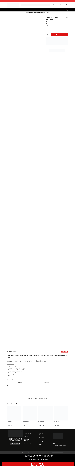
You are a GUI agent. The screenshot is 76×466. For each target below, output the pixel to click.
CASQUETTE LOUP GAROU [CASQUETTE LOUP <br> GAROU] (26, 422)
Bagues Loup (26, 434)
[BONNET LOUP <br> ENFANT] (45, 413)
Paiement (66, 5)
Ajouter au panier (59, 34)
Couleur (47, 23)
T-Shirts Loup (39, 398)
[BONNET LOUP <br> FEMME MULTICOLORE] (14, 413)
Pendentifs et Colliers (27, 433)
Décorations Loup (27, 445)
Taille (47, 27)
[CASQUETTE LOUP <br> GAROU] (30, 413)
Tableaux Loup (26, 440)
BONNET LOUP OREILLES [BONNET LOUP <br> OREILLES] (57, 422)
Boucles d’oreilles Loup (28, 443)
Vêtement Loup (44, 398)
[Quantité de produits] (47, 34)
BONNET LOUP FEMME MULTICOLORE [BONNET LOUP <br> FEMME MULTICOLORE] (11, 422)
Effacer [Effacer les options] (47, 31)
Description (15, 351)
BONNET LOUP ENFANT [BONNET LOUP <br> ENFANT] (41, 422)
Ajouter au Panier (64, 351)
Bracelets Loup (26, 437)
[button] (9, 424)
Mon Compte (54, 5)
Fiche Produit (9, 351)
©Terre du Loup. (25, 452)
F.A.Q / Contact (60, 5)
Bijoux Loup (26, 436)
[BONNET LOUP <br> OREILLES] (61, 413)
